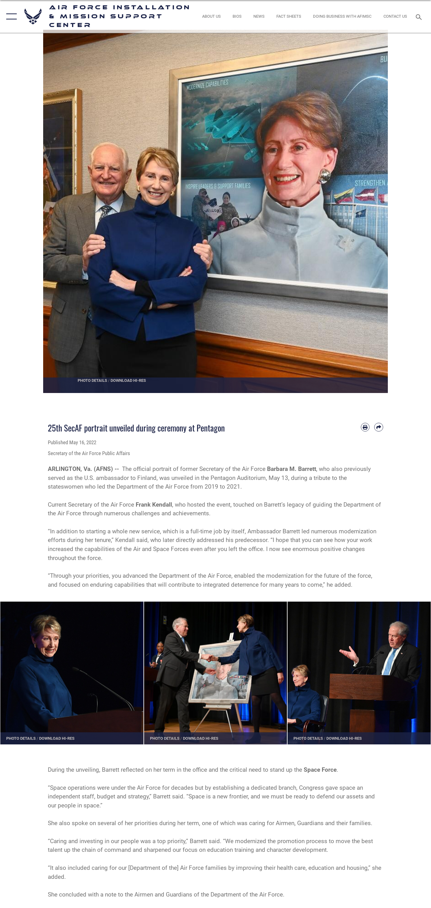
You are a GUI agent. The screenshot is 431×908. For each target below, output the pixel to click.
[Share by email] (378, 427)
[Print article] (365, 427)
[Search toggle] (419, 16)
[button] (10, 16)
